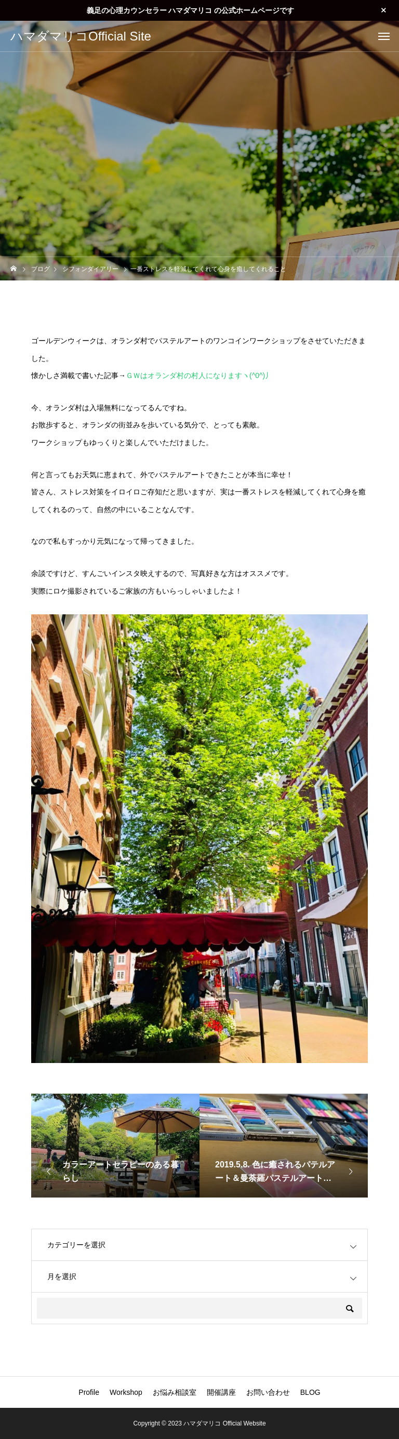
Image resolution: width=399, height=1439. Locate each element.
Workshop (126, 1392)
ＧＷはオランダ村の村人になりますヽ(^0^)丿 (199, 375)
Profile (88, 1392)
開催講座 (221, 1392)
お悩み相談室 (174, 1392)
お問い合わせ (268, 1392)
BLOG (310, 1392)
